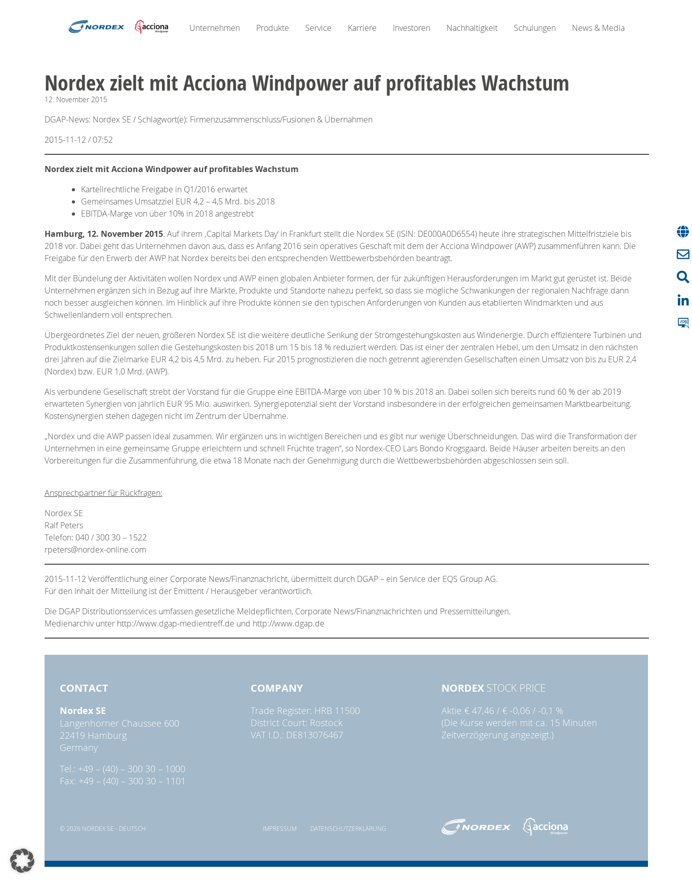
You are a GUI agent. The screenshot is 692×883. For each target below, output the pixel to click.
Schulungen (535, 27)
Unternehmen (214, 27)
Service (318, 27)
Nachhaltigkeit (472, 27)
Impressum (280, 828)
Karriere (362, 27)
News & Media (598, 27)
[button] (22, 860)
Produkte (272, 27)
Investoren (411, 27)
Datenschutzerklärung (348, 828)
